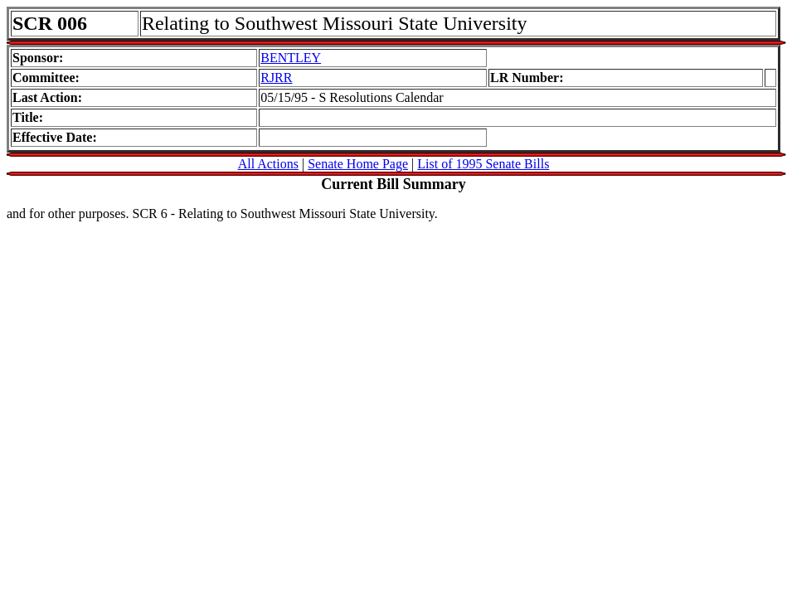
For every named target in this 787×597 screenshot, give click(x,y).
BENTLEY (290, 58)
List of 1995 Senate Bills (483, 164)
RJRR (276, 77)
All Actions (268, 164)
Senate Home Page (358, 164)
